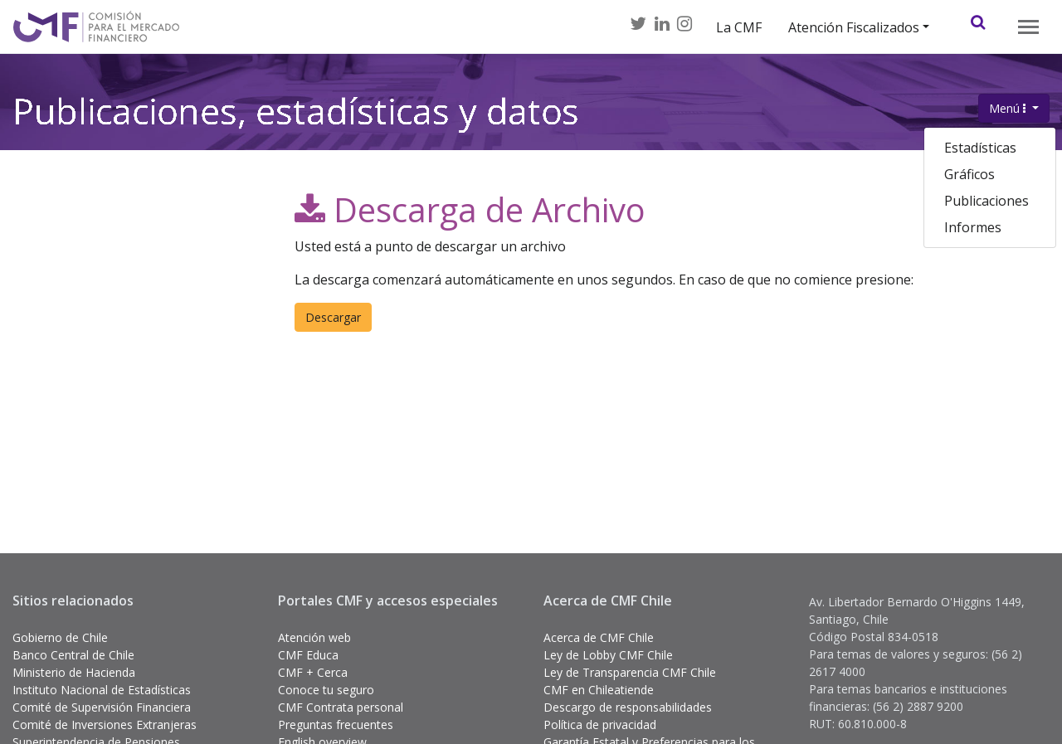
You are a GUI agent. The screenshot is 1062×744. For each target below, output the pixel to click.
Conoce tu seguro (326, 690)
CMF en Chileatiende (598, 690)
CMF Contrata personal (340, 707)
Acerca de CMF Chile (598, 637)
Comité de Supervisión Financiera (101, 707)
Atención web (314, 637)
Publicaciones (986, 201)
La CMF (739, 27)
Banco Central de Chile (73, 655)
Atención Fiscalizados (853, 27)
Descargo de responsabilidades (627, 707)
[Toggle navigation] (1028, 27)
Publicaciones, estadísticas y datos (295, 114)
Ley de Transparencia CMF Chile (629, 672)
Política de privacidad (599, 724)
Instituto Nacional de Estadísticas (101, 690)
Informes (972, 227)
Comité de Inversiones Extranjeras (104, 724)
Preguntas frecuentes (335, 724)
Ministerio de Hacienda (73, 672)
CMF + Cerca (313, 672)
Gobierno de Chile (60, 637)
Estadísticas (980, 148)
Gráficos (969, 174)
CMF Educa (308, 655)
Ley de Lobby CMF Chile (608, 655)
